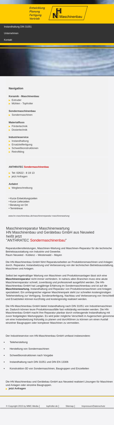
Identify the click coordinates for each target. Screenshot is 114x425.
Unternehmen (11, 33)
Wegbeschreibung (22, 187)
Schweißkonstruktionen (25, 148)
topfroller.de (52, 406)
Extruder (16, 100)
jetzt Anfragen (20, 176)
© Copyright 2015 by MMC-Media (22, 406)
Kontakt (8, 39)
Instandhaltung (20, 140)
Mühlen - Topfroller (22, 103)
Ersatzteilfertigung (22, 144)
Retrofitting (18, 151)
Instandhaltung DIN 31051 (18, 26)
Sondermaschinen (22, 114)
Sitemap (69, 406)
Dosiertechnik (19, 129)
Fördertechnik (19, 126)
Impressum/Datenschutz (93, 406)
